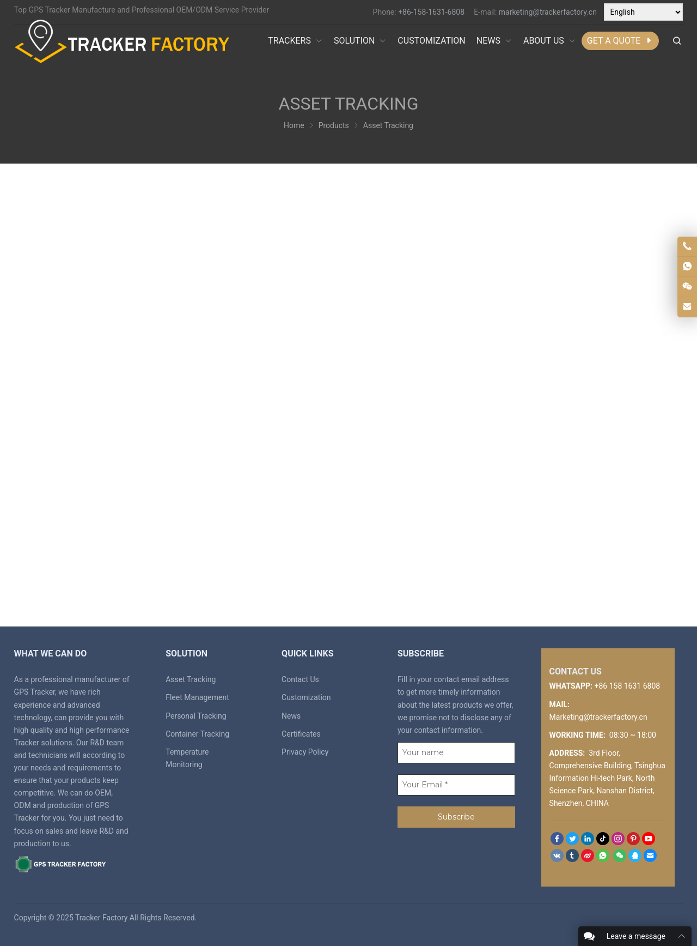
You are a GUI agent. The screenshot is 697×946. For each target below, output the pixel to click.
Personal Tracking (196, 716)
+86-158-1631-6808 (431, 12)
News (291, 716)
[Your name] (456, 752)
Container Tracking (197, 734)
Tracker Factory (101, 917)
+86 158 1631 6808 (628, 686)
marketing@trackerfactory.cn (548, 12)
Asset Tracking (191, 679)
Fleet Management (197, 697)
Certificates (301, 734)
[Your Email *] (456, 785)
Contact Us (300, 679)
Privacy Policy (305, 752)
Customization (306, 697)
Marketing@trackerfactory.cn (598, 717)
